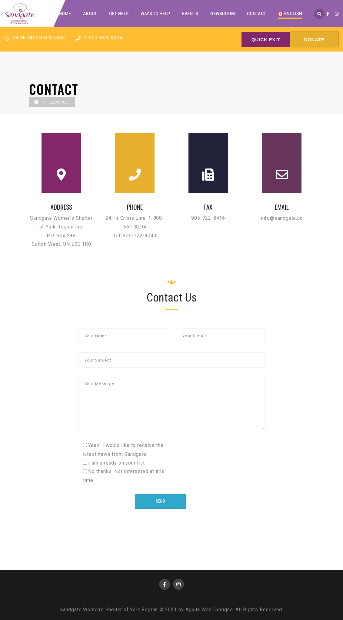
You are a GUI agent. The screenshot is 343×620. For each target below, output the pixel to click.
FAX (208, 207)
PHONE (135, 207)
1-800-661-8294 (99, 38)
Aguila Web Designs (209, 609)
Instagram (178, 584)
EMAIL (282, 207)
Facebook (164, 584)
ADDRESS (61, 207)
